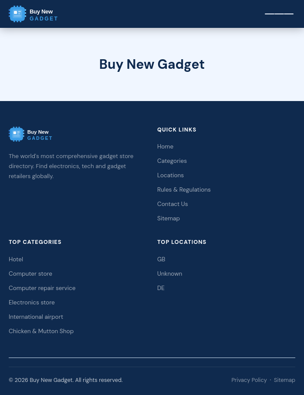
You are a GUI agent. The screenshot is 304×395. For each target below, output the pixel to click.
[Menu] (279, 14)
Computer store (30, 273)
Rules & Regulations (184, 189)
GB (161, 259)
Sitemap (168, 218)
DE (161, 288)
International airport (36, 317)
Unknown (169, 273)
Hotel (16, 259)
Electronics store (32, 302)
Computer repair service (42, 288)
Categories (172, 161)
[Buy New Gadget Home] (48, 14)
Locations (170, 175)
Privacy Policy (249, 380)
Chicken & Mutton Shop (41, 331)
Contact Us (172, 204)
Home (165, 146)
